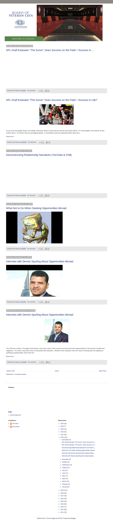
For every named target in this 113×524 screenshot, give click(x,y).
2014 (62, 504)
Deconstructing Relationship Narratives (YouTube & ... (79, 448)
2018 (62, 493)
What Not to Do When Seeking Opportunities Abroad (36, 208)
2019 (62, 490)
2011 (62, 512)
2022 (62, 432)
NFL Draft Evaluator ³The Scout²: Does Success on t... (79, 445)
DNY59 (60, 518)
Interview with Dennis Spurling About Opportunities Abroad (39, 261)
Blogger (73, 518)
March (64, 481)
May (63, 476)
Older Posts (102, 371)
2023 (62, 429)
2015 (62, 501)
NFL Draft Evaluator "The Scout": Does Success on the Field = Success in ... (50, 50)
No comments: (31, 90)
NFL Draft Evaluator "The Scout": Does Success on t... (79, 442)
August (64, 467)
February (65, 484)
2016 (62, 498)
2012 (62, 509)
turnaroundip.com (15, 415)
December (65, 440)
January (65, 487)
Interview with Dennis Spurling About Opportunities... (78, 453)
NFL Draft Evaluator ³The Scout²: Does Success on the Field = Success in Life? (51, 100)
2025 (62, 423)
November (65, 459)
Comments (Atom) (20, 374)
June (64, 473)
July (63, 470)
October (65, 462)
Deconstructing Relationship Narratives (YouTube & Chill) (39, 154)
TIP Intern (15, 423)
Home (57, 371)
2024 (62, 426)
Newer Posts (11, 371)
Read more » (10, 136)
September (65, 465)
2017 (62, 496)
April (63, 478)
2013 (62, 507)
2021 (62, 434)
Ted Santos (15, 426)
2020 (62, 437)
